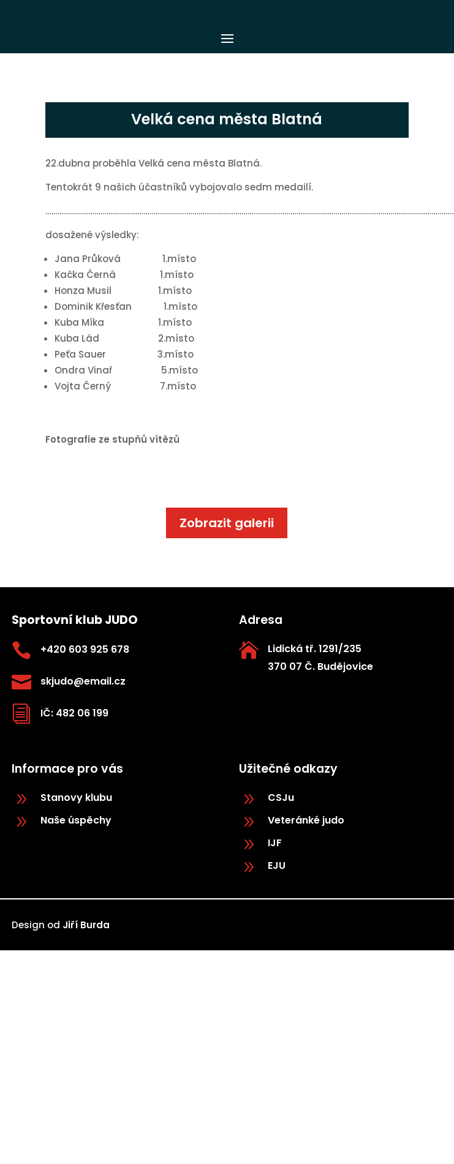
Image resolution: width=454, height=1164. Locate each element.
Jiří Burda (86, 924)
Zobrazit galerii (227, 522)
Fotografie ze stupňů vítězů (112, 439)
